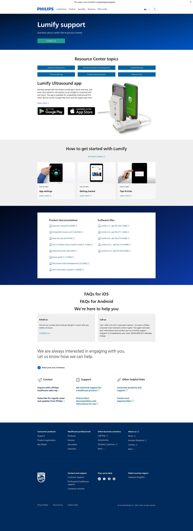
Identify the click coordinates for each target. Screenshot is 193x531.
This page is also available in (85, 2)
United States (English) (106, 2)
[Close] (190, 1)
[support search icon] (155, 9)
